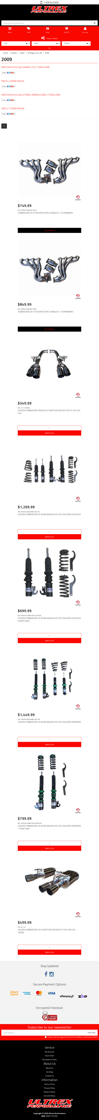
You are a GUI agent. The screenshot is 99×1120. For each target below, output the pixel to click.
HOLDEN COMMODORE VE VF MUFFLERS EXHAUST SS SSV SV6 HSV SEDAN (46, 931)
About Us (49, 1068)
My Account (49, 1051)
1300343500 (51, 2)
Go (49, 48)
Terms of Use (49, 1084)
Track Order (49, 1055)
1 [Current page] (4, 126)
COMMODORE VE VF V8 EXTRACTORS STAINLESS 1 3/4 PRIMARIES (45, 212)
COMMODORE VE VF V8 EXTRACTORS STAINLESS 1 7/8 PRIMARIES (45, 311)
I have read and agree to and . (71, 1037)
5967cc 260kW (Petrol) (12, 81)
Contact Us (49, 1075)
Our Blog (49, 1072)
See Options (49, 230)
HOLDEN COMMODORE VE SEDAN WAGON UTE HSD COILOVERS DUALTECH (49, 514)
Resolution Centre (49, 1059)
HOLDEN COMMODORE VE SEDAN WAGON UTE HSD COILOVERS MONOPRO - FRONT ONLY (49, 827)
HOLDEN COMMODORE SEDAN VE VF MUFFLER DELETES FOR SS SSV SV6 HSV (49, 412)
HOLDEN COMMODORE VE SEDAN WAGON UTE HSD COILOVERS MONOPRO (49, 721)
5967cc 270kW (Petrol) (12, 108)
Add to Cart (49, 433)
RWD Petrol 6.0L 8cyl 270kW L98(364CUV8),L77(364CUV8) (30, 94)
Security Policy (49, 1095)
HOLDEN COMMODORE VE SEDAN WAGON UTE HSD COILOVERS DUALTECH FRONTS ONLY (49, 619)
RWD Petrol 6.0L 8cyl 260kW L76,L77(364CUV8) (25, 67)
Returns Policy (49, 1092)
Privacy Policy (92, 1037)
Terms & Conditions (75, 1037)
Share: (8, 72)
